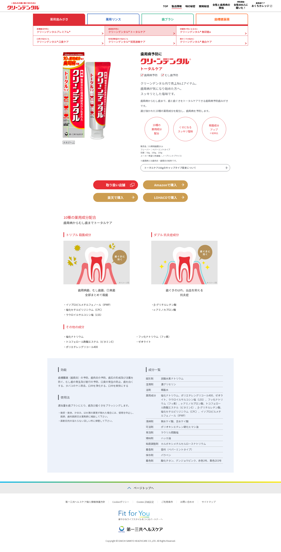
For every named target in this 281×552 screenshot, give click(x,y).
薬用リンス (113, 19)
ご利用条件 (167, 503)
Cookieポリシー (120, 503)
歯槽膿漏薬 (222, 19)
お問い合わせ (187, 503)
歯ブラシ (168, 19)
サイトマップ (209, 503)
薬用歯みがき (59, 19)
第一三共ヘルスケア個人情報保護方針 (85, 503)
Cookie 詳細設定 (145, 504)
